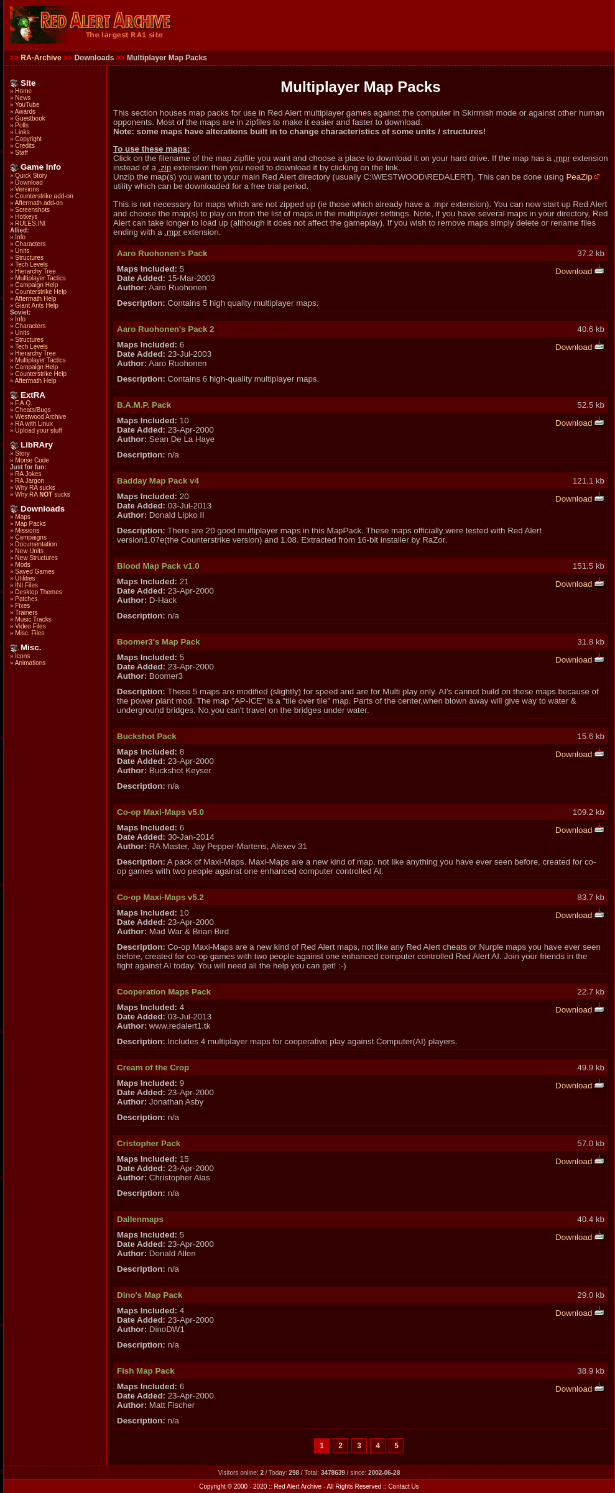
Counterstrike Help (41, 291)
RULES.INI (30, 223)
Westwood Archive (40, 416)
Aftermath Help (36, 298)
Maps (22, 516)
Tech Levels (31, 264)
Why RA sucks (35, 487)
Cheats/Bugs (32, 410)
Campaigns (31, 537)
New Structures (36, 557)
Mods (22, 564)
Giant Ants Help (36, 305)
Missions (27, 530)
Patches (26, 598)
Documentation (36, 544)
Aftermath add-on (39, 203)
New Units (29, 551)
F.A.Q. (23, 403)
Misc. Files (29, 633)
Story (22, 453)
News (22, 97)
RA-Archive (41, 57)
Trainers (26, 612)
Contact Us (403, 1486)
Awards (25, 111)
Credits (25, 145)
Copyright (28, 139)
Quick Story (31, 175)
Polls (22, 125)
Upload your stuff (38, 430)
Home (23, 91)
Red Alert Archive (297, 1486)
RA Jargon (29, 480)
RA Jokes (28, 474)
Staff (21, 152)
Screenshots (32, 209)
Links (22, 132)
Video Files (30, 626)
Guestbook (30, 118)
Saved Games (34, 571)
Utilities (25, 578)
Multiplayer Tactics (40, 278)
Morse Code (32, 460)
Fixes (22, 605)
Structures (29, 257)
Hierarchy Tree (35, 271)
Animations (30, 662)
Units (22, 250)
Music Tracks (33, 619)
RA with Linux (34, 423)
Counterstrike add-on (44, 196)
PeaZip (582, 176)
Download (28, 182)
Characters (30, 244)
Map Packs (30, 523)
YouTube (27, 104)
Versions (27, 189)
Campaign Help (36, 285)
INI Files (26, 585)
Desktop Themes (38, 592)
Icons (22, 656)
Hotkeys (26, 216)
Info (20, 237)
